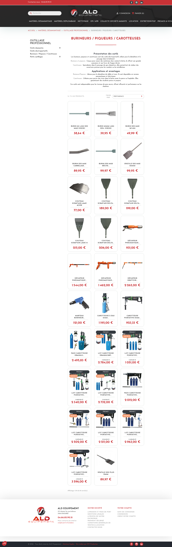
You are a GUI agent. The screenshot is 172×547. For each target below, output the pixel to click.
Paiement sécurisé (96, 521)
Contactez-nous (95, 527)
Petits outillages (36, 57)
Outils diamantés (36, 48)
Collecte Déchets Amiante (113, 21)
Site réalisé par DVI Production (87, 544)
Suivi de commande (126, 512)
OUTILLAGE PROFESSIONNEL (40, 42)
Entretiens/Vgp (147, 21)
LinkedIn (141, 2)
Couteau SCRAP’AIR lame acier (79, 203)
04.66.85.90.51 (46, 2)
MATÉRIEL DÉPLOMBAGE (65, 21)
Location (133, 21)
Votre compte (124, 508)
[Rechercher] (44, 13)
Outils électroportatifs (39, 51)
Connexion (122, 514)
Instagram (136, 2)
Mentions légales (96, 514)
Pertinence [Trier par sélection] (128, 96)
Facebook (131, 2)
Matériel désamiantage (40, 21)
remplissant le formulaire (66, 523)
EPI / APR (94, 21)
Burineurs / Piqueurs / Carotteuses (43, 54)
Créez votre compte (126, 516)
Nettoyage (83, 21)
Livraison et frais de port (99, 512)
